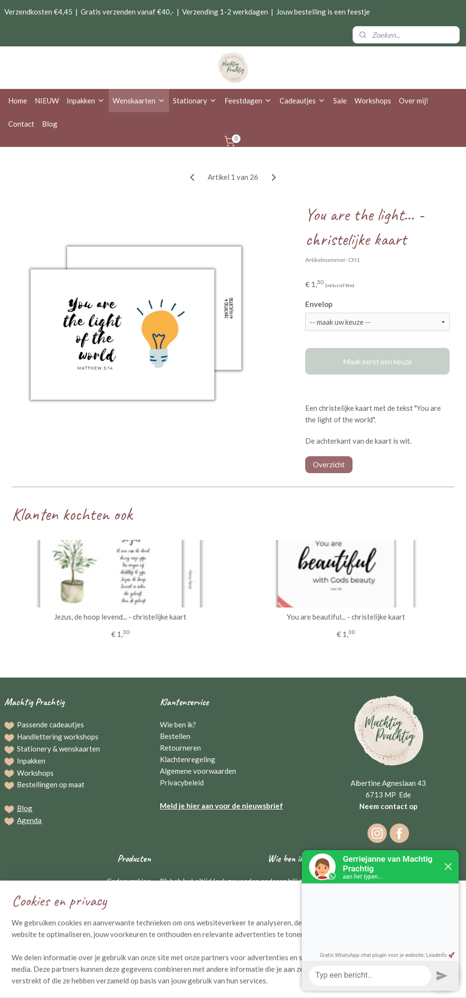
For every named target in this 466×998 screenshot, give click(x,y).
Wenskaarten (139, 100)
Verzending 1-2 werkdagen (225, 11)
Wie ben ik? (178, 724)
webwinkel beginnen (254, 980)
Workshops (372, 100)
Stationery (34, 748)
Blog (49, 123)
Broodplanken (128, 915)
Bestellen (175, 736)
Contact (21, 123)
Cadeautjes (302, 100)
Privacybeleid (182, 782)
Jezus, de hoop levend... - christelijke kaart (120, 616)
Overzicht (329, 464)
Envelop (319, 304)
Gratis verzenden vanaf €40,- (127, 11)
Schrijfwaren (130, 904)
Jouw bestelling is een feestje (323, 11)
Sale (340, 100)
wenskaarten (79, 748)
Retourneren (180, 747)
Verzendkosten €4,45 (38, 11)
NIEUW (47, 100)
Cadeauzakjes (129, 881)
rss (221, 980)
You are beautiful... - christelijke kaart (346, 616)
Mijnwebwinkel (333, 980)
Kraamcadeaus (127, 939)
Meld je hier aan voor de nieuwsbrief (221, 805)
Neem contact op (388, 806)
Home (17, 100)
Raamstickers (129, 927)
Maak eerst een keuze (377, 361)
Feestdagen (248, 100)
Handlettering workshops (58, 736)
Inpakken (86, 100)
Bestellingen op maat (51, 784)
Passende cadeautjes (50, 724)
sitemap (203, 980)
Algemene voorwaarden (198, 771)
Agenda (29, 820)
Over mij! (413, 100)
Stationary (195, 100)
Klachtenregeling (187, 759)
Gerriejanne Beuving (271, 927)
